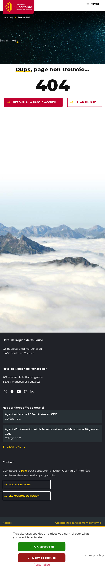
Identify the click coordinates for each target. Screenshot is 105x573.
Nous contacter (30, 484)
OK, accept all (42, 546)
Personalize (41, 564)
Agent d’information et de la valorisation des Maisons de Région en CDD (52, 431)
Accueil (8, 17)
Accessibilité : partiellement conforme (78, 522)
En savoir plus (12, 446)
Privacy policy (94, 555)
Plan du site (86, 102)
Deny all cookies (42, 558)
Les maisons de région (30, 495)
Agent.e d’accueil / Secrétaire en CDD (31, 414)
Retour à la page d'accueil (35, 102)
